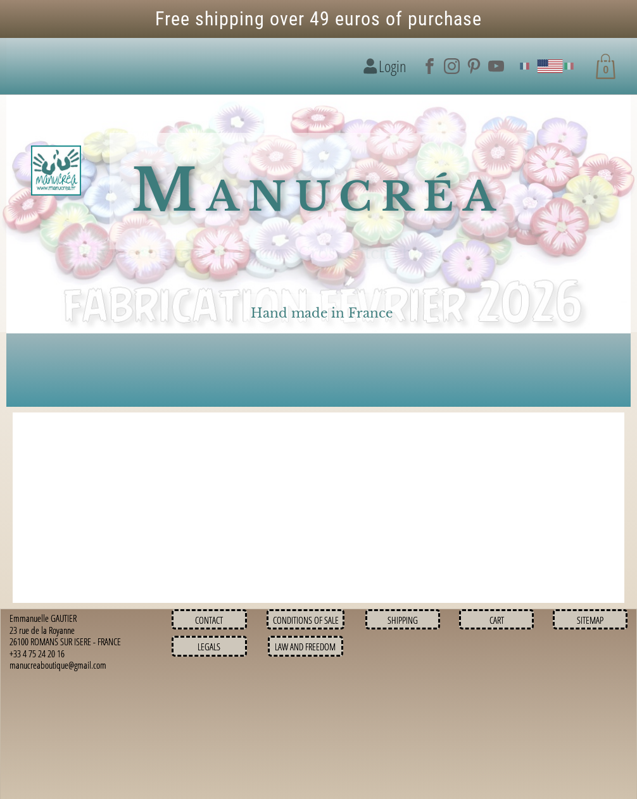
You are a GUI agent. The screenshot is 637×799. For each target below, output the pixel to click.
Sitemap (590, 620)
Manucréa (318, 191)
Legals (209, 646)
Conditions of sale (306, 620)
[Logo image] (56, 171)
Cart (496, 620)
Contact (209, 620)
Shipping (403, 620)
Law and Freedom (305, 646)
